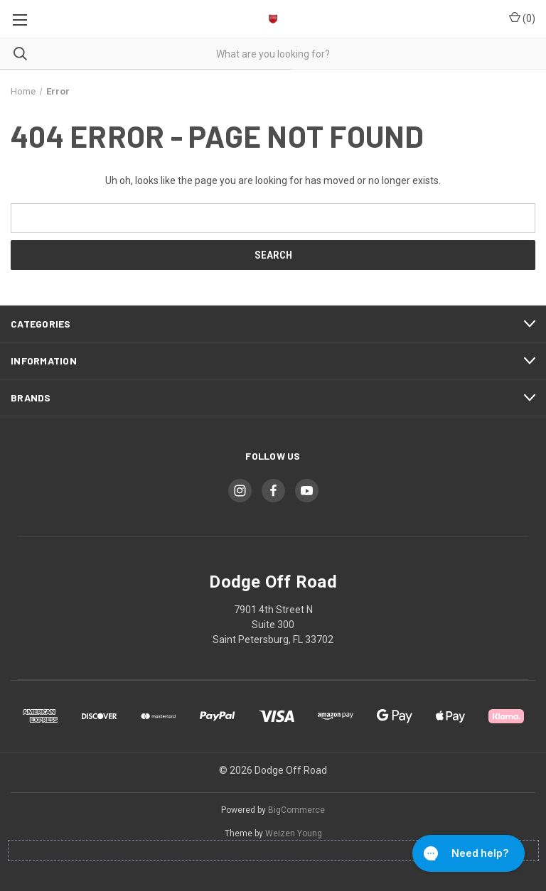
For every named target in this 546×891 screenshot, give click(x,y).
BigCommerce (296, 810)
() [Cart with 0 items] (522, 17)
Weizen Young (293, 833)
